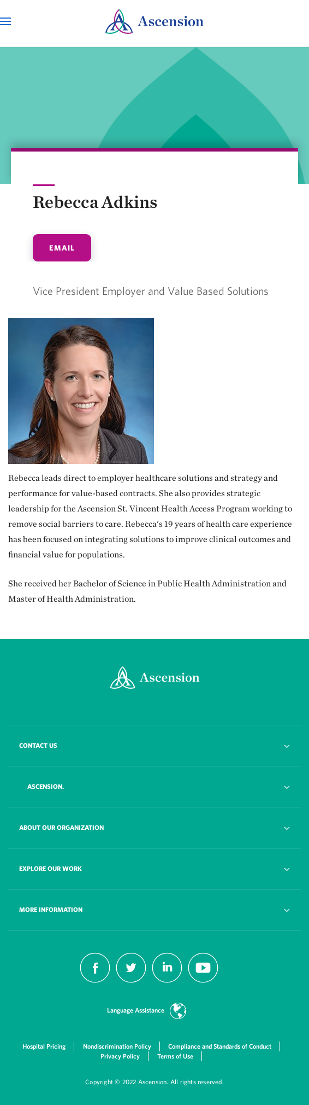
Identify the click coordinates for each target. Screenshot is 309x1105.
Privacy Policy (120, 1056)
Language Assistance (135, 1010)
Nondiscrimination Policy (117, 1046)
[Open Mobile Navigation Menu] (7, 21)
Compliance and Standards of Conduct (219, 1046)
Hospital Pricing (44, 1046)
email (62, 248)
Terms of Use (175, 1056)
